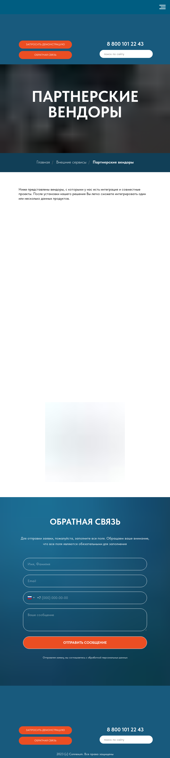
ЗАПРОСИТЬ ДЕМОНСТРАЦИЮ (45, 44)
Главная (43, 162)
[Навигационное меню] (162, 7)
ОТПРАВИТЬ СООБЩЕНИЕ (85, 642)
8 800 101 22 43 (125, 44)
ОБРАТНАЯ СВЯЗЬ (45, 54)
